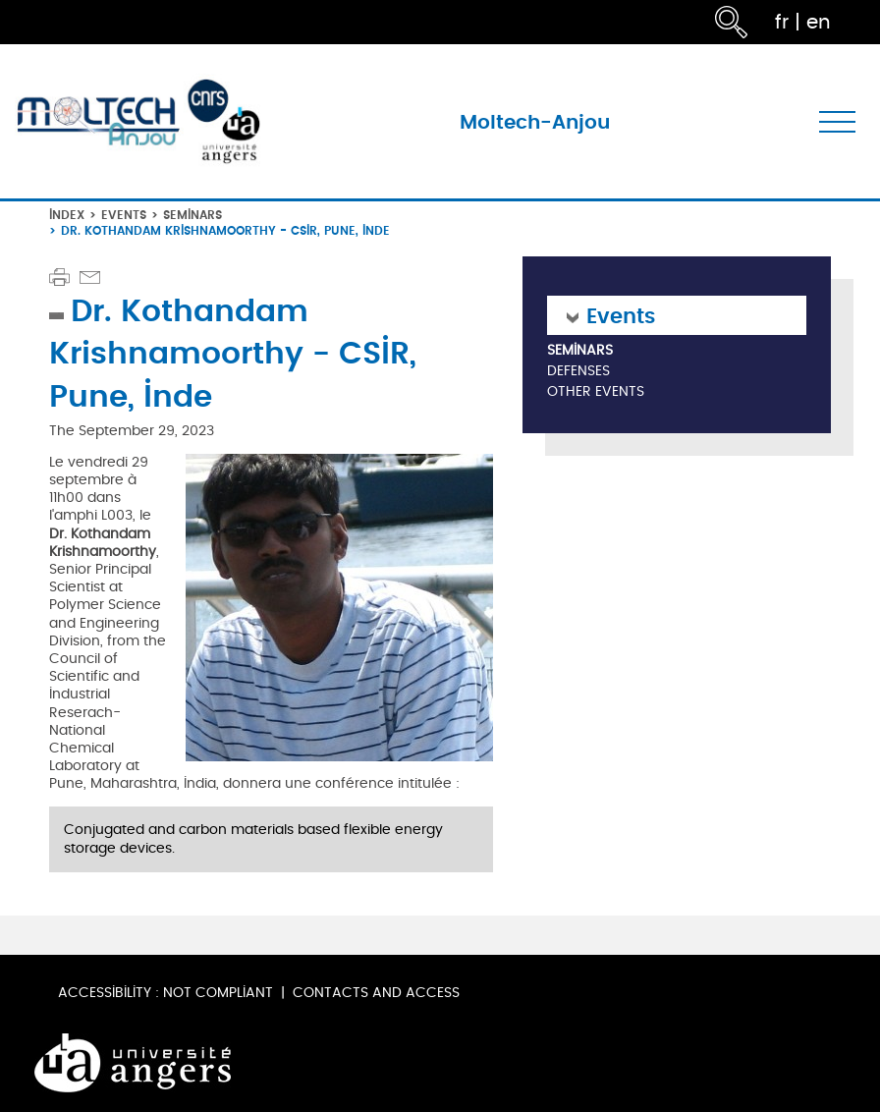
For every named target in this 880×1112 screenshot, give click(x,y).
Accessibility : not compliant (165, 992)
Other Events (595, 392)
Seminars (192, 214)
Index (66, 214)
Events (123, 214)
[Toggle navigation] (837, 121)
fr (782, 22)
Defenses (578, 371)
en (818, 22)
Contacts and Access (376, 992)
